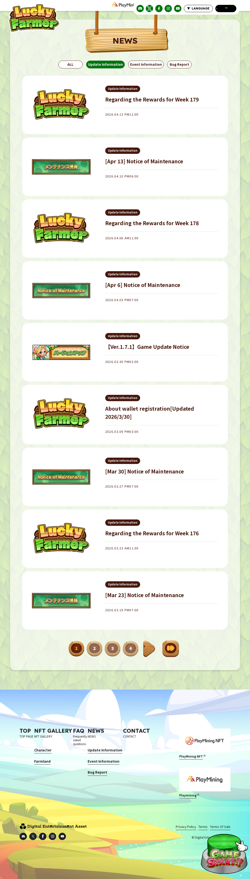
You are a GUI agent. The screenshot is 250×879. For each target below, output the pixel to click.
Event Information (146, 64)
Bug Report (179, 64)
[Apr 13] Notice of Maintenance (144, 161)
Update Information (105, 64)
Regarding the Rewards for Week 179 (152, 99)
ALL (70, 64)
